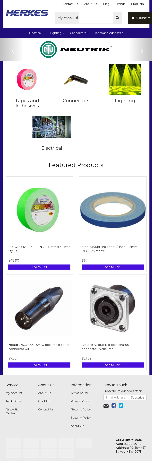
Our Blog (44, 401)
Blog (106, 4)
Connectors (79, 33)
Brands (120, 4)
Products (137, 4)
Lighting (57, 33)
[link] (114, 405)
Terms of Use (80, 393)
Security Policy (81, 417)
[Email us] (106, 405)
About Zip (77, 426)
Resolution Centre (13, 411)
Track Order (13, 401)
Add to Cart (39, 267)
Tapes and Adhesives (108, 33)
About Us (90, 4)
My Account (69, 17)
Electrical (36, 33)
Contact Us (70, 4)
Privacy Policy (80, 401)
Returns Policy (81, 409)
